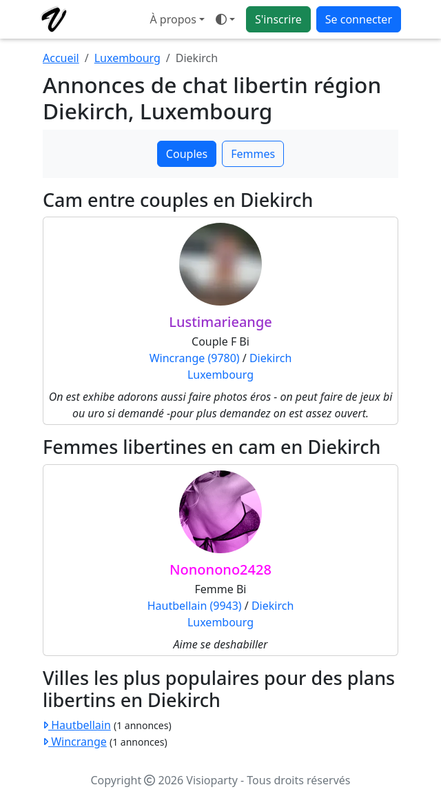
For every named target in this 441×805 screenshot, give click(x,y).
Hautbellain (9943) (194, 605)
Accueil (61, 58)
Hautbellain (77, 725)
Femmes (253, 153)
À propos (173, 19)
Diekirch (270, 358)
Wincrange (75, 741)
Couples (186, 153)
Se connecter (358, 19)
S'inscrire (278, 19)
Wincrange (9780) (195, 358)
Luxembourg (127, 58)
